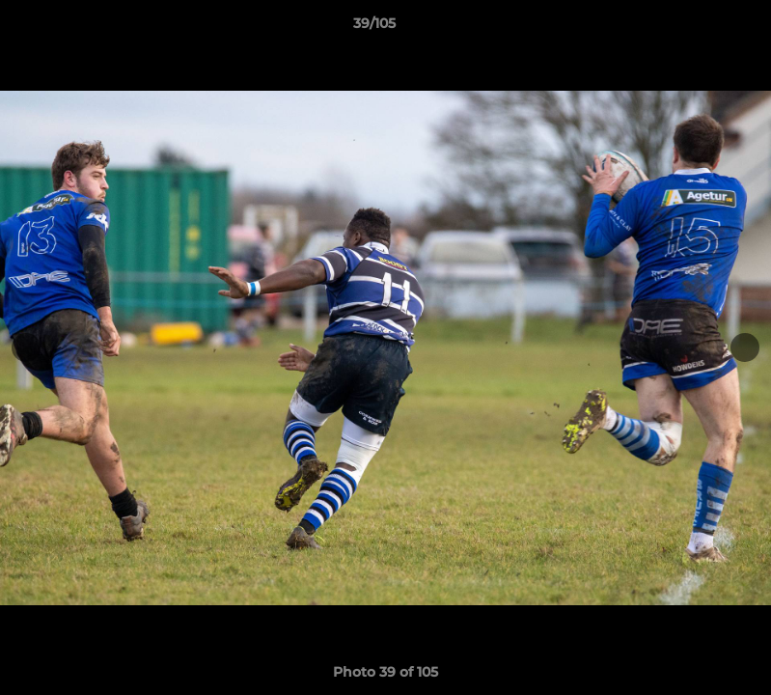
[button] (690, 28)
